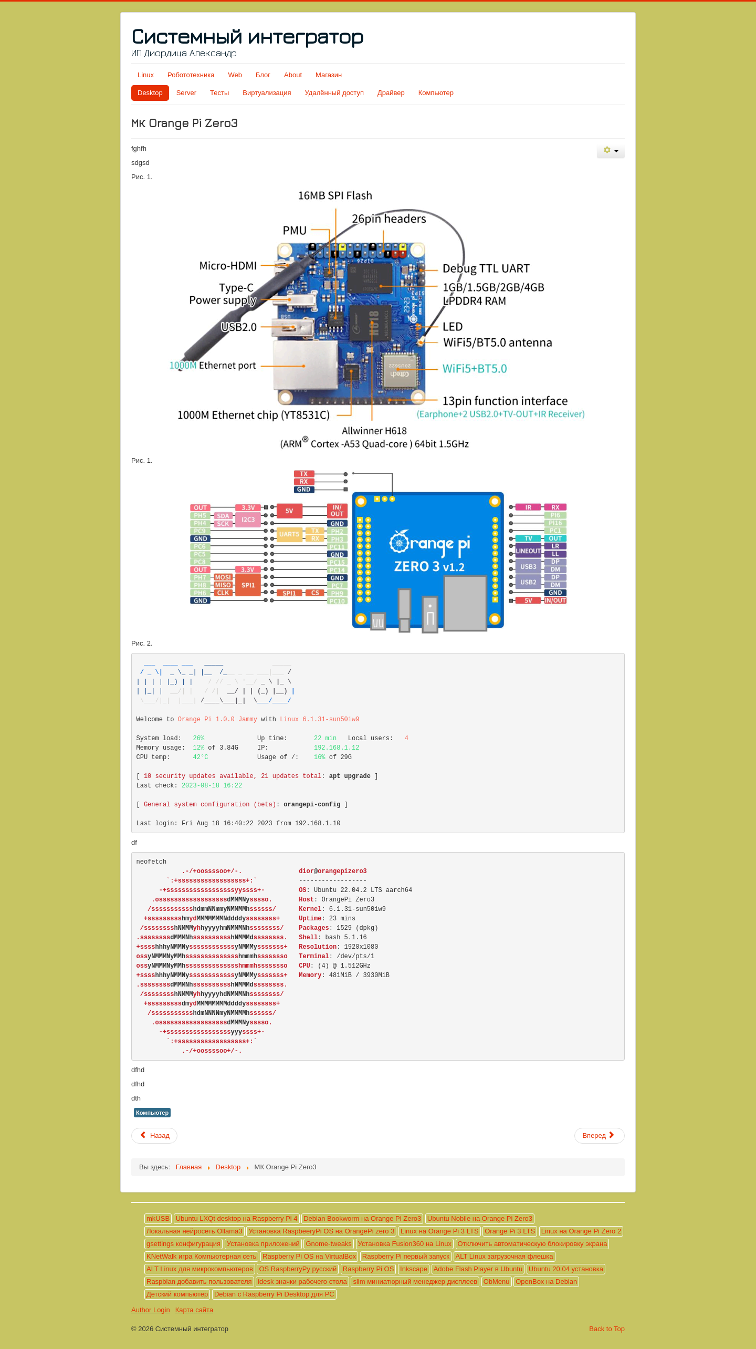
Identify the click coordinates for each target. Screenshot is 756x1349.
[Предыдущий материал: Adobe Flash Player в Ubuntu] (154, 1136)
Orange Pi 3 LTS (510, 1231)
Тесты (219, 93)
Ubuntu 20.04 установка (566, 1269)
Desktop (150, 93)
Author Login (150, 1310)
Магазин (329, 75)
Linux (146, 75)
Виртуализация (267, 93)
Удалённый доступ (334, 93)
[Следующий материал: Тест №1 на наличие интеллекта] (599, 1136)
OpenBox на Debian (546, 1281)
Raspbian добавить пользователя (199, 1281)
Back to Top (607, 1329)
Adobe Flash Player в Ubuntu (478, 1269)
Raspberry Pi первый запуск (405, 1256)
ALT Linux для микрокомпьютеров (199, 1269)
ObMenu (497, 1281)
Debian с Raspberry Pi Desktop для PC (274, 1294)
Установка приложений (263, 1244)
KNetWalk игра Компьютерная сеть (201, 1256)
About (293, 75)
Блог (263, 75)
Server (186, 93)
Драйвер (391, 93)
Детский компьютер (177, 1294)
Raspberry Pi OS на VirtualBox (309, 1256)
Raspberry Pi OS (368, 1269)
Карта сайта (194, 1310)
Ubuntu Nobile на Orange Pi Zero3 (479, 1218)
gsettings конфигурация (183, 1244)
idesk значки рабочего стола (302, 1281)
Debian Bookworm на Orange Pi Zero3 (362, 1218)
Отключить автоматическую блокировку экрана (532, 1244)
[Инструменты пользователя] (611, 151)
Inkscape (413, 1269)
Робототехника (190, 75)
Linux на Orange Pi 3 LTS (440, 1231)
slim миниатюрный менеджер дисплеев (415, 1281)
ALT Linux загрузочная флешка (504, 1256)
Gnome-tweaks (328, 1244)
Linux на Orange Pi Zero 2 (581, 1231)
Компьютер (436, 93)
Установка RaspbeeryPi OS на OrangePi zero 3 (321, 1231)
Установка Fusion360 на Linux (405, 1244)
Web (235, 75)
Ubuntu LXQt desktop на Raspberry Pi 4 (237, 1218)
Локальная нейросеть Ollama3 (194, 1231)
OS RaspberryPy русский (298, 1269)
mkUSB (158, 1218)
